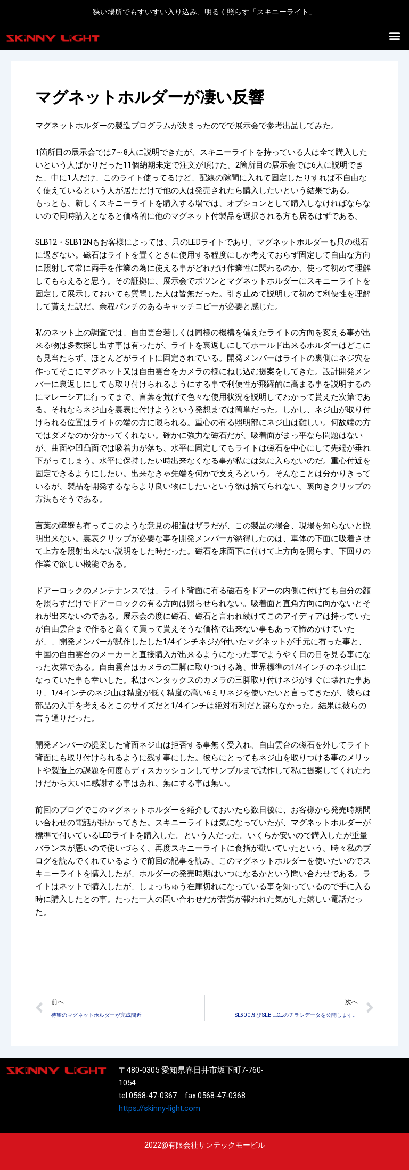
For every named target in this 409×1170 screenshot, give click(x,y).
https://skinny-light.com (159, 1108)
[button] (395, 36)
